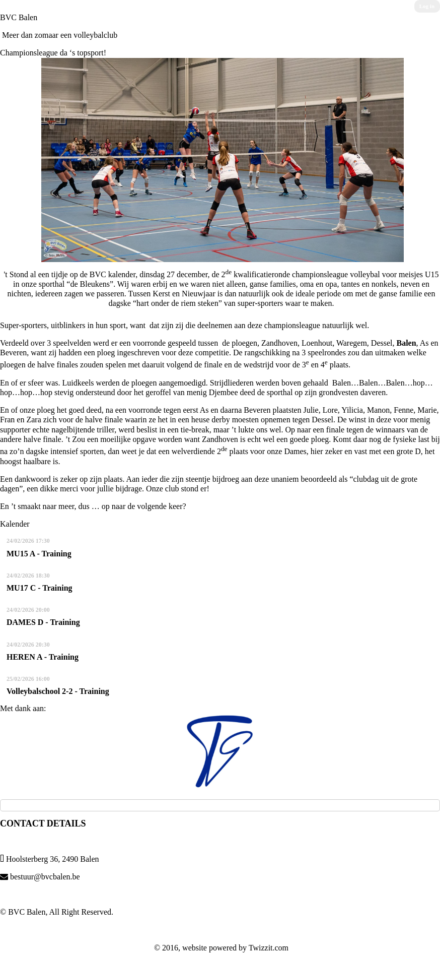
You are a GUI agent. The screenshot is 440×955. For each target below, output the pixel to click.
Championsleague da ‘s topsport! (53, 52)
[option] (220, 751)
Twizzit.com (268, 947)
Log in (426, 6)
